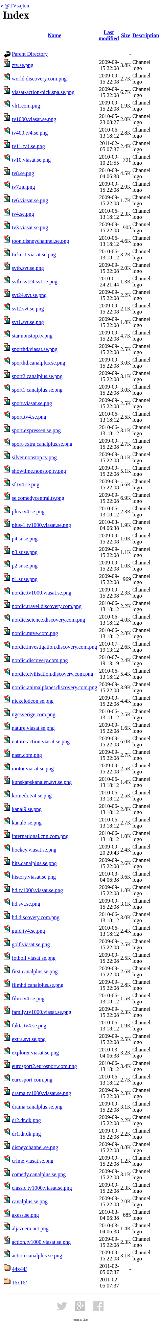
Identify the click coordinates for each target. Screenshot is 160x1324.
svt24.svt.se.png (29, 295)
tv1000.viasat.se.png (34, 119)
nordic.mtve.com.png (35, 633)
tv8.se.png (23, 173)
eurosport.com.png (32, 1080)
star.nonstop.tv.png (32, 336)
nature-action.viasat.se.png (41, 741)
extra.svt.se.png (29, 1039)
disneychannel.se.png (35, 1147)
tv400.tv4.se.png (30, 133)
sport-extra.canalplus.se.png (42, 444)
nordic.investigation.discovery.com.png (54, 647)
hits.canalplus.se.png (34, 863)
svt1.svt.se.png (28, 322)
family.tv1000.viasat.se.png (41, 1012)
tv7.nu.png (23, 187)
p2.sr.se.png (25, 565)
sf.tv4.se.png (25, 484)
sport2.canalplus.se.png (37, 376)
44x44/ (19, 1269)
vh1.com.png (26, 106)
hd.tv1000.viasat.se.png (37, 890)
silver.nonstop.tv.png (34, 457)
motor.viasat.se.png (33, 768)
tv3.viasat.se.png (30, 227)
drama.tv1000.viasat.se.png (41, 1093)
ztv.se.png (22, 65)
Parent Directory (30, 54)
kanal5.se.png (27, 823)
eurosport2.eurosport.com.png (44, 1066)
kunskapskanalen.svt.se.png (42, 782)
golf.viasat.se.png (31, 944)
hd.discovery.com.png (36, 917)
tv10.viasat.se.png (31, 160)
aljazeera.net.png (30, 1228)
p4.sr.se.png (25, 538)
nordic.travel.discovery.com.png (47, 606)
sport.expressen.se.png (36, 430)
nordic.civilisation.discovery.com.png (52, 674)
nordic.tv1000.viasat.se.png (41, 593)
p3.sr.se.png (25, 552)
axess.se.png (25, 1215)
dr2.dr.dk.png (26, 1120)
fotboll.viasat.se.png (33, 958)
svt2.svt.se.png (28, 308)
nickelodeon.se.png (33, 701)
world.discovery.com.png (39, 79)
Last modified (108, 35)
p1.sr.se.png (25, 579)
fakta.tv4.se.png (29, 1025)
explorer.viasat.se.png (35, 1052)
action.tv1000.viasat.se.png (41, 1242)
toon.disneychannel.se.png (40, 241)
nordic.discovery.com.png (40, 660)
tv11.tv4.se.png (28, 146)
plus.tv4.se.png (28, 511)
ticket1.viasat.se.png (34, 254)
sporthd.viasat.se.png (35, 349)
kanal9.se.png (27, 809)
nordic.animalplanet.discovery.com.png (54, 687)
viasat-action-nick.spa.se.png (43, 92)
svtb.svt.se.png (28, 268)
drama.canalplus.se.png (37, 1107)
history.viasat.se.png (34, 877)
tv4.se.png (23, 214)
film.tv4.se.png (28, 998)
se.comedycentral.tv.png (38, 498)
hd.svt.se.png (26, 904)
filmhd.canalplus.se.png (37, 985)
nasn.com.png (27, 755)
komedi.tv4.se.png (32, 795)
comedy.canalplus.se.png (39, 1174)
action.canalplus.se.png (37, 1255)
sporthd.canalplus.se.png (38, 363)
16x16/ (19, 1282)
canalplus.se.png (30, 1201)
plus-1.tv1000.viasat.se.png (41, 525)
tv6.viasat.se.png (30, 200)
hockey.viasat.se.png (34, 850)
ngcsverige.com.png (33, 714)
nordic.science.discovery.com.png (48, 620)
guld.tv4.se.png (28, 931)
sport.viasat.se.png (32, 403)
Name (54, 35)
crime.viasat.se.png (32, 1161)
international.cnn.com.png (40, 836)
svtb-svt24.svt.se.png (35, 281)
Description (145, 35)
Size (126, 35)
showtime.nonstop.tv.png (39, 471)
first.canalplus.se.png (35, 971)
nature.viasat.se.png (33, 728)
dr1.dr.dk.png (26, 1134)
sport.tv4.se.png (29, 417)
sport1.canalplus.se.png (37, 390)
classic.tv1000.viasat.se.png (42, 1188)
